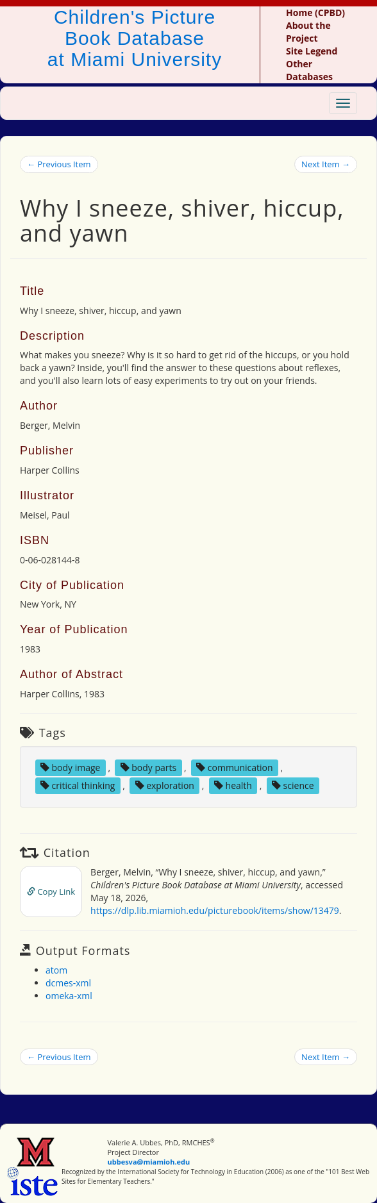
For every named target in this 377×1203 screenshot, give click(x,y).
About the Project (308, 31)
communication (234, 767)
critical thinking (77, 785)
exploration (164, 785)
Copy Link (51, 891)
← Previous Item (59, 164)
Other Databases (309, 70)
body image (70, 767)
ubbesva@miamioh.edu (149, 1161)
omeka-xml (69, 996)
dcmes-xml (68, 983)
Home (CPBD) (315, 12)
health (233, 785)
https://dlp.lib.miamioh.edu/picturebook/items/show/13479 (214, 910)
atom (56, 970)
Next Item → (325, 164)
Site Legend (311, 51)
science (293, 785)
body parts (149, 767)
